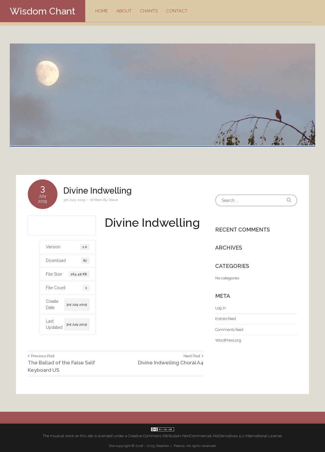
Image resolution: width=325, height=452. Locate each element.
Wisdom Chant (42, 11)
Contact (176, 11)
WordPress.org (228, 340)
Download (62, 225)
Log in (220, 308)
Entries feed (225, 318)
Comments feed (229, 329)
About (124, 11)
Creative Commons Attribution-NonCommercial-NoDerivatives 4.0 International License (205, 436)
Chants (149, 11)
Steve (113, 200)
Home (101, 11)
